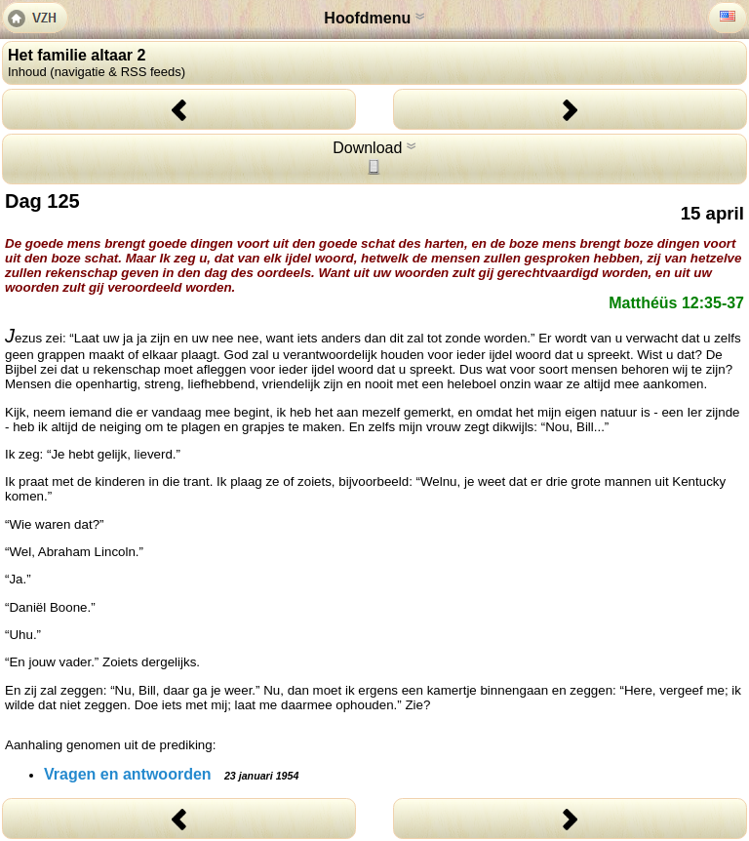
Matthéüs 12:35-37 (676, 303)
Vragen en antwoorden (171, 774)
